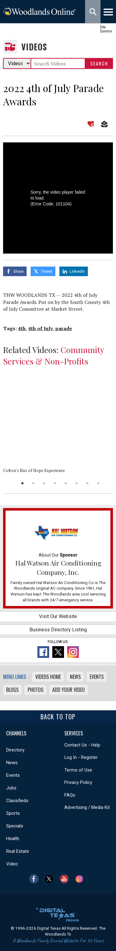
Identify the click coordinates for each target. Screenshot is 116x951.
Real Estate (17, 851)
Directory (15, 750)
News (75, 676)
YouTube (66, 878)
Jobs (11, 788)
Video (12, 864)
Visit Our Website (58, 616)
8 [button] (98, 483)
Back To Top (58, 716)
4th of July (40, 328)
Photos (35, 689)
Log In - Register (81, 757)
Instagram (81, 878)
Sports (13, 813)
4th (22, 328)
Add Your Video (68, 689)
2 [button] (33, 483)
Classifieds (17, 800)
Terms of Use (78, 770)
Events (97, 676)
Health (12, 838)
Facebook (35, 878)
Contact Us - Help (82, 745)
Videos (34, 46)
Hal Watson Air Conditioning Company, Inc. (58, 567)
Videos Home (48, 676)
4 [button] (55, 483)
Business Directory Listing (58, 630)
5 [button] (66, 483)
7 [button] (87, 483)
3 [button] (44, 483)
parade (63, 328)
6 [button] (76, 483)
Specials (14, 826)
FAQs (69, 795)
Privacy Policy (78, 782)
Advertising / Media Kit (87, 807)
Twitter (51, 878)
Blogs (12, 689)
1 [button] (22, 483)
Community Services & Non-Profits (53, 355)
